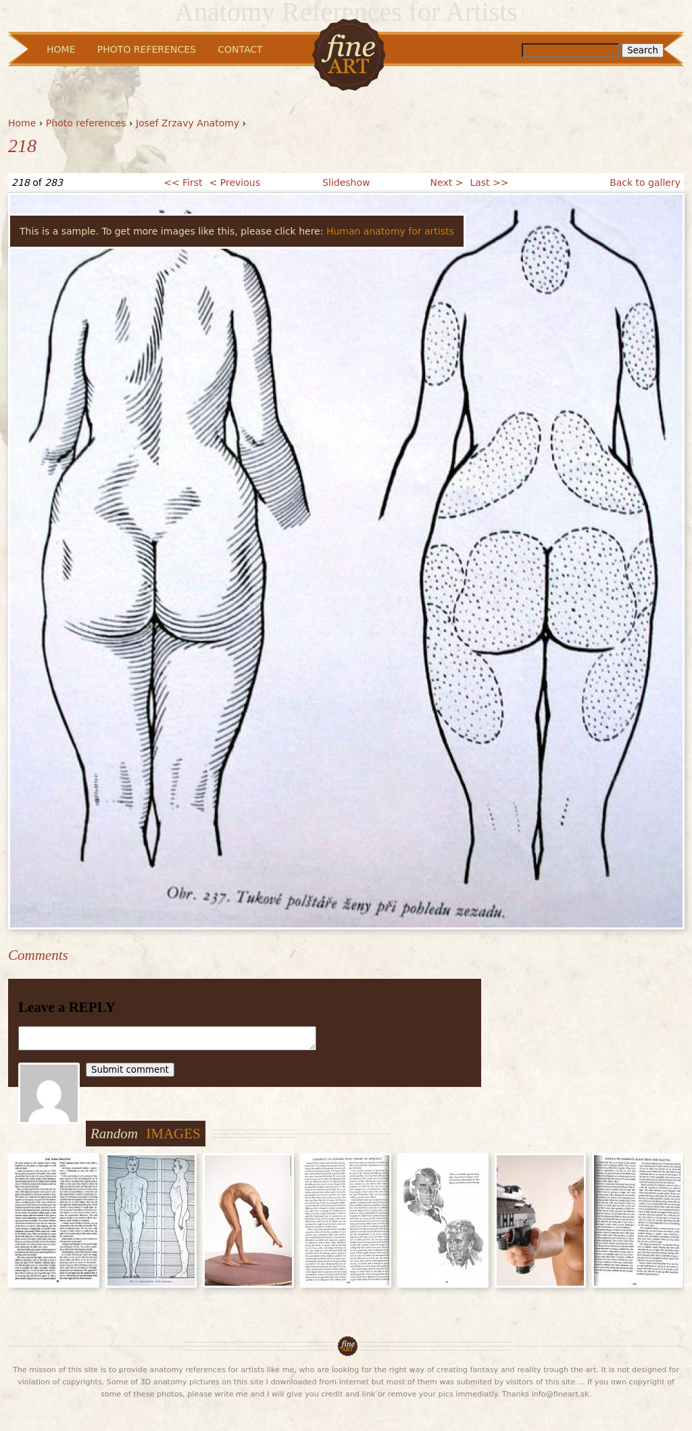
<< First (183, 182)
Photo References (146, 49)
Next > (447, 182)
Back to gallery (645, 182)
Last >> (489, 182)
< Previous (234, 182)
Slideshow (346, 182)
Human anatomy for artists (390, 231)
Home (22, 123)
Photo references (86, 123)
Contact (240, 49)
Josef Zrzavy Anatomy (187, 123)
